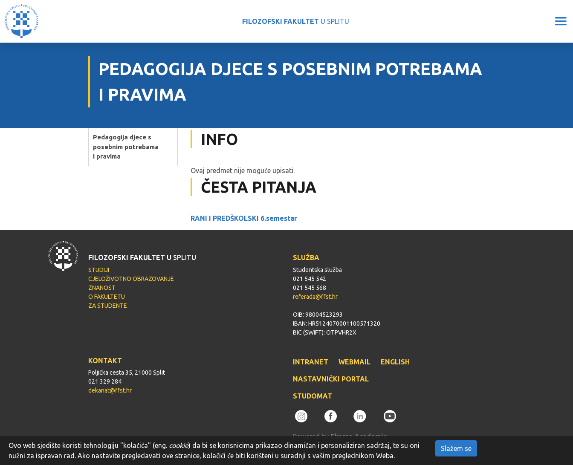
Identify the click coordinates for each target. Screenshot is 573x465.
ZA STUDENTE (107, 305)
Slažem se (456, 448)
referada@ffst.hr (315, 296)
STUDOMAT (312, 396)
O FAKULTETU (106, 296)
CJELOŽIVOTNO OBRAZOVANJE (131, 278)
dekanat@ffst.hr (110, 390)
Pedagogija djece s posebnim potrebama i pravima (126, 146)
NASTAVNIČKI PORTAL (331, 379)
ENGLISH (395, 362)
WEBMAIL (354, 362)
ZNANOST (102, 287)
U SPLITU (295, 21)
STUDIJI (98, 269)
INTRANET (310, 362)
